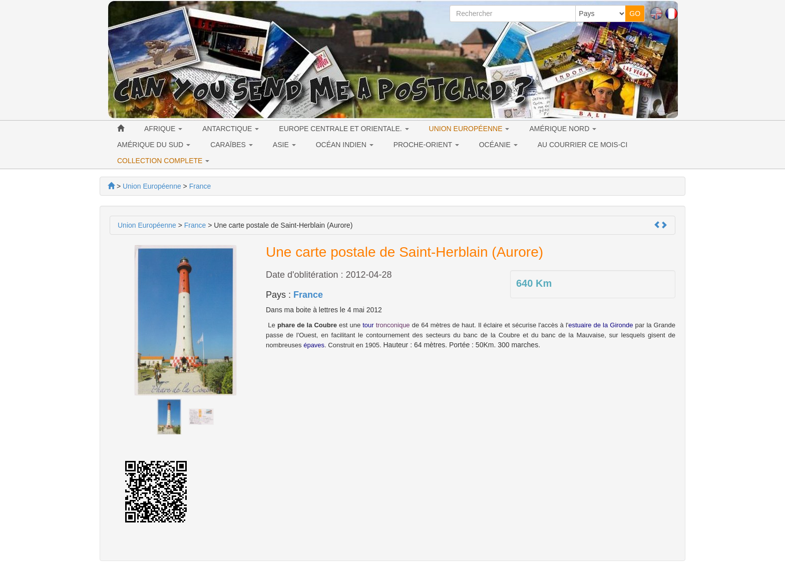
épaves (313, 345)
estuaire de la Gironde (600, 325)
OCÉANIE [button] (498, 145)
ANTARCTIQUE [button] (230, 129)
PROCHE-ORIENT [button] (426, 145)
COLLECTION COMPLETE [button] (163, 161)
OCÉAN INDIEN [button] (344, 145)
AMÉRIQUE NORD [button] (562, 129)
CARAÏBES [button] (231, 145)
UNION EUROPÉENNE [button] (469, 129)
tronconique (393, 325)
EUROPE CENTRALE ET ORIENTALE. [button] (344, 129)
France (308, 295)
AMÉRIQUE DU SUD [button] (153, 145)
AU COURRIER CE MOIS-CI (583, 145)
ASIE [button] (284, 145)
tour (367, 325)
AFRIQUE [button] (163, 129)
